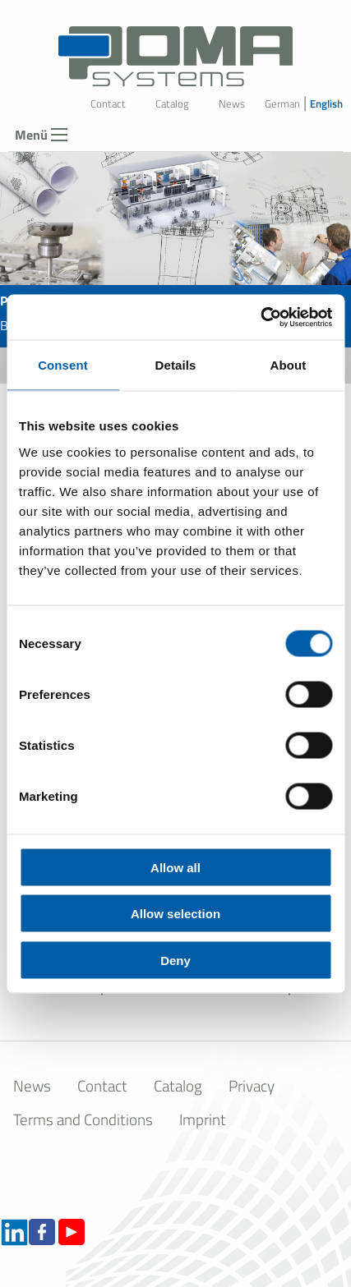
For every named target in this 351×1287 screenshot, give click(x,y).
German (282, 103)
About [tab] (288, 365)
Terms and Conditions (83, 1119)
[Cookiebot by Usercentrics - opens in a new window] (260, 317)
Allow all (175, 867)
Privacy (252, 1085)
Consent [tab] (63, 365)
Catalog (172, 103)
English (326, 103)
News (232, 103)
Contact (108, 103)
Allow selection (175, 914)
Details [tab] (175, 365)
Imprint (202, 1119)
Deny (175, 960)
